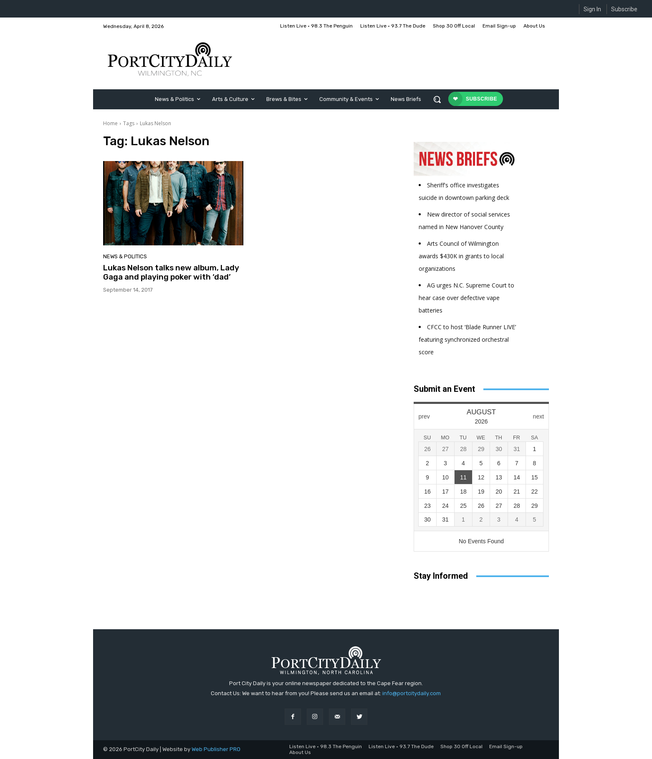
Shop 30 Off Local (461, 746)
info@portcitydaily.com (411, 693)
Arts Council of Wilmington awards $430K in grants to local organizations (461, 256)
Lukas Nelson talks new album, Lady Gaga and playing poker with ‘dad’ (171, 272)
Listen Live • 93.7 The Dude (401, 746)
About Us (300, 752)
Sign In (592, 9)
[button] (437, 99)
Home (110, 123)
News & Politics (125, 256)
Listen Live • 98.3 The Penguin (325, 746)
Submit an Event (444, 389)
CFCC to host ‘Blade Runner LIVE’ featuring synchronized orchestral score (467, 339)
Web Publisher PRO (216, 749)
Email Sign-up (506, 746)
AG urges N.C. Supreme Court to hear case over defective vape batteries (466, 297)
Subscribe (624, 9)
